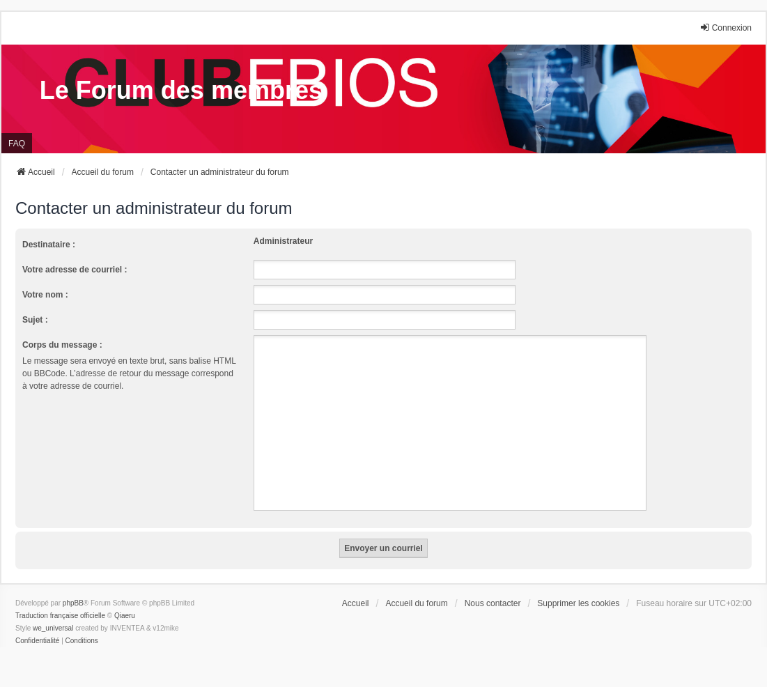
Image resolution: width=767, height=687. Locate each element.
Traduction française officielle (60, 615)
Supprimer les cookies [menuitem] (578, 603)
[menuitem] (37, 641)
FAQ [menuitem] (16, 143)
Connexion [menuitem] (725, 27)
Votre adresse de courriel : (74, 270)
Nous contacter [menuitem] (493, 603)
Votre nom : (45, 295)
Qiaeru (124, 615)
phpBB (73, 603)
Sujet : (35, 320)
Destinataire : (48, 244)
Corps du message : (62, 345)
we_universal (53, 628)
